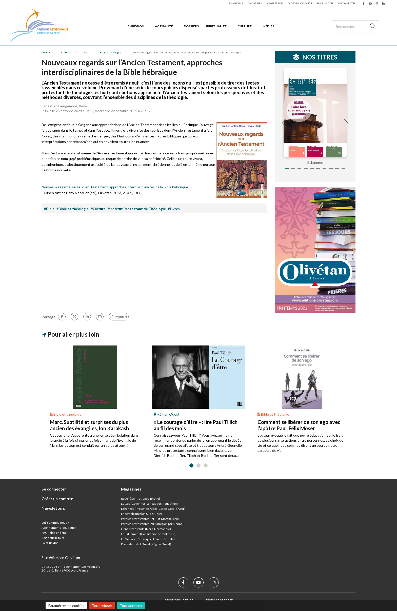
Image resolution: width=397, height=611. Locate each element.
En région (136, 26)
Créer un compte (57, 498)
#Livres (174, 209)
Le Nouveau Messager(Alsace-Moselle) (148, 539)
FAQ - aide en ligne (54, 533)
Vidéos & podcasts (300, 3)
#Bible (49, 209)
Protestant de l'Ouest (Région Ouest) (146, 544)
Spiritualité (216, 26)
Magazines (255, 3)
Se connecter (347, 3)
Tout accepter (131, 605)
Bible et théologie (110, 52)
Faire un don (325, 3)
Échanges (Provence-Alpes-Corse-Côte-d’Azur (152, 509)
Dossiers (191, 26)
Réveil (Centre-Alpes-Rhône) (140, 498)
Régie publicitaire (53, 538)
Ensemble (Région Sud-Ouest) (141, 514)
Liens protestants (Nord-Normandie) (146, 529)
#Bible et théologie (72, 209)
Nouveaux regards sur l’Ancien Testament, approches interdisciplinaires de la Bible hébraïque (115, 187)
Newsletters (275, 3)
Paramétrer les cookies (66, 605)
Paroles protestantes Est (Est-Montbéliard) (150, 519)
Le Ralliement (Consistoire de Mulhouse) (148, 534)
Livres (85, 52)
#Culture (98, 209)
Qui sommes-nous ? (55, 522)
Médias (268, 26)
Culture (244, 26)
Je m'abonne (235, 3)
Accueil (46, 52)
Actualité (164, 26)
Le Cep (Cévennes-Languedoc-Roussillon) (149, 503)
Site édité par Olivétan (61, 557)
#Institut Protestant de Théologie (137, 209)
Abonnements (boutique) (59, 527)
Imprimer (121, 316)
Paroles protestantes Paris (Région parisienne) (152, 524)
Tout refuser (102, 605)
